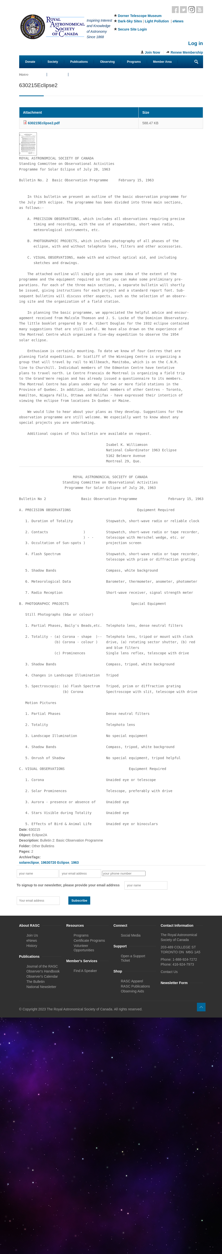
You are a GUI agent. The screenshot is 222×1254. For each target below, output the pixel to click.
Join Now (152, 52)
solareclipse (29, 862)
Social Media (131, 935)
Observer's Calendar (42, 976)
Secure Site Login (132, 29)
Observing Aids (132, 991)
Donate (30, 61)
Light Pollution (157, 21)
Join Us (32, 935)
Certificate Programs (89, 940)
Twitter (183, 9)
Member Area (162, 61)
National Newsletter (41, 987)
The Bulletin (36, 982)
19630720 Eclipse (55, 862)
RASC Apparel (132, 981)
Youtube (199, 9)
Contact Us (33, 74)
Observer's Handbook (43, 971)
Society (52, 61)
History (32, 946)
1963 (75, 862)
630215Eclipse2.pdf (43, 123)
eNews (178, 21)
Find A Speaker (85, 971)
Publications (79, 61)
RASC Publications (135, 986)
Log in (195, 43)
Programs (134, 61)
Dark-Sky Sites (130, 21)
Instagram (191, 9)
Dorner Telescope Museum (140, 16)
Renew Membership (187, 52)
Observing (107, 61)
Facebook (175, 9)
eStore (57, 74)
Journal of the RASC (42, 966)
